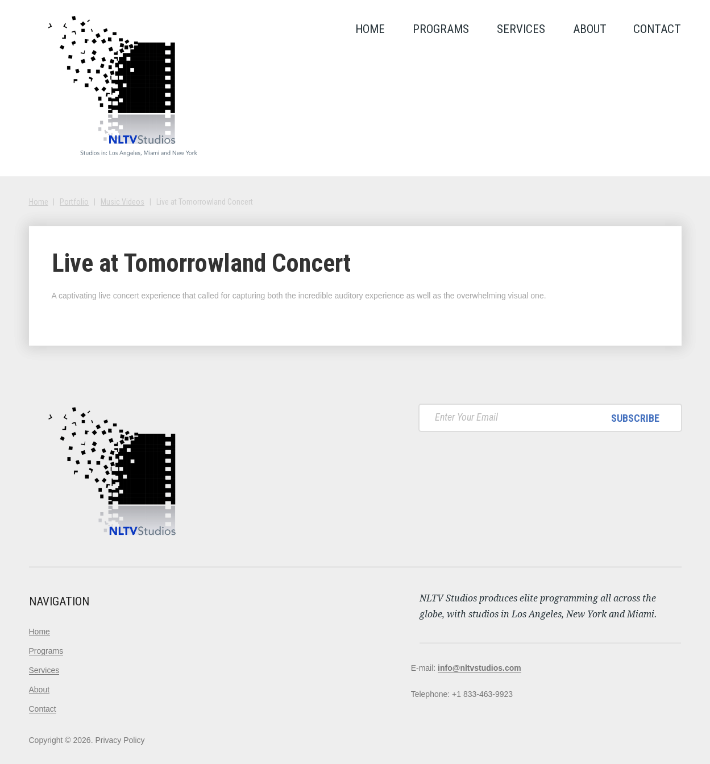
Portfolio (74, 201)
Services (521, 29)
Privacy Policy (119, 740)
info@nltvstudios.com (479, 667)
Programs (441, 29)
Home (370, 29)
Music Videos (122, 201)
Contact (657, 29)
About (590, 29)
